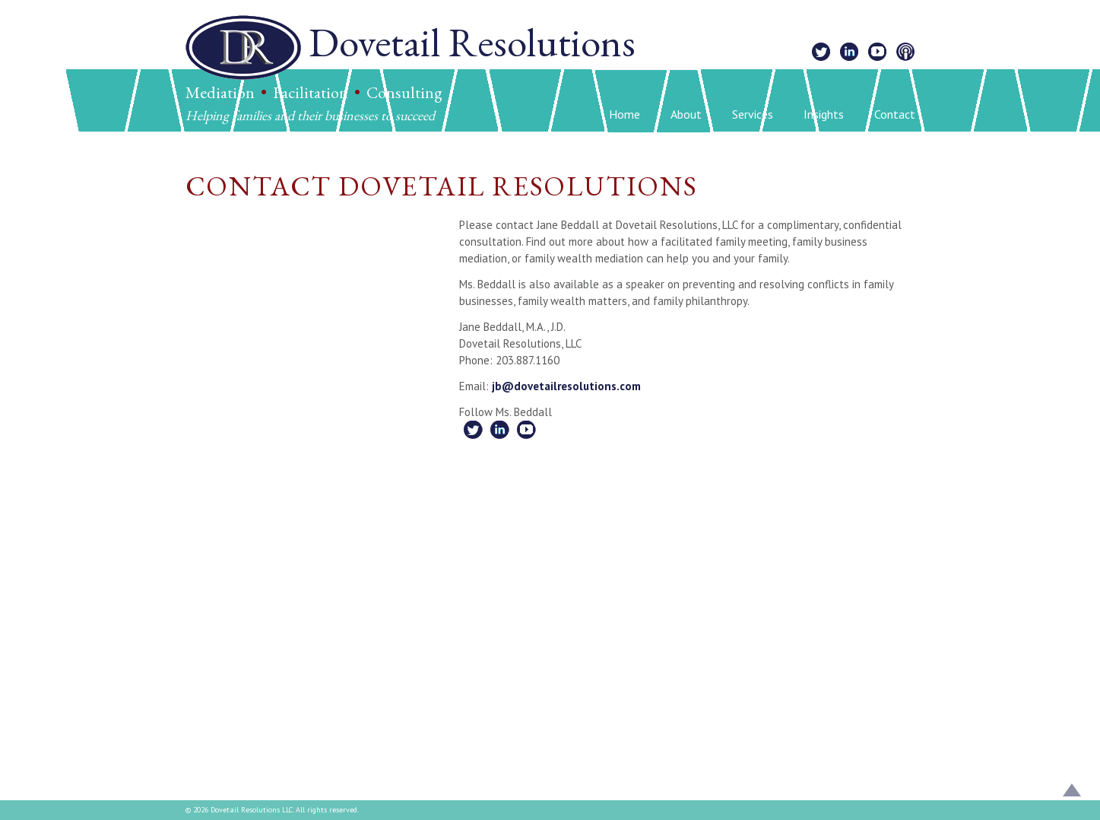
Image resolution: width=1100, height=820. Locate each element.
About (686, 114)
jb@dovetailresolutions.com (566, 386)
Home (624, 114)
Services (752, 114)
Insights (824, 114)
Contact (894, 114)
